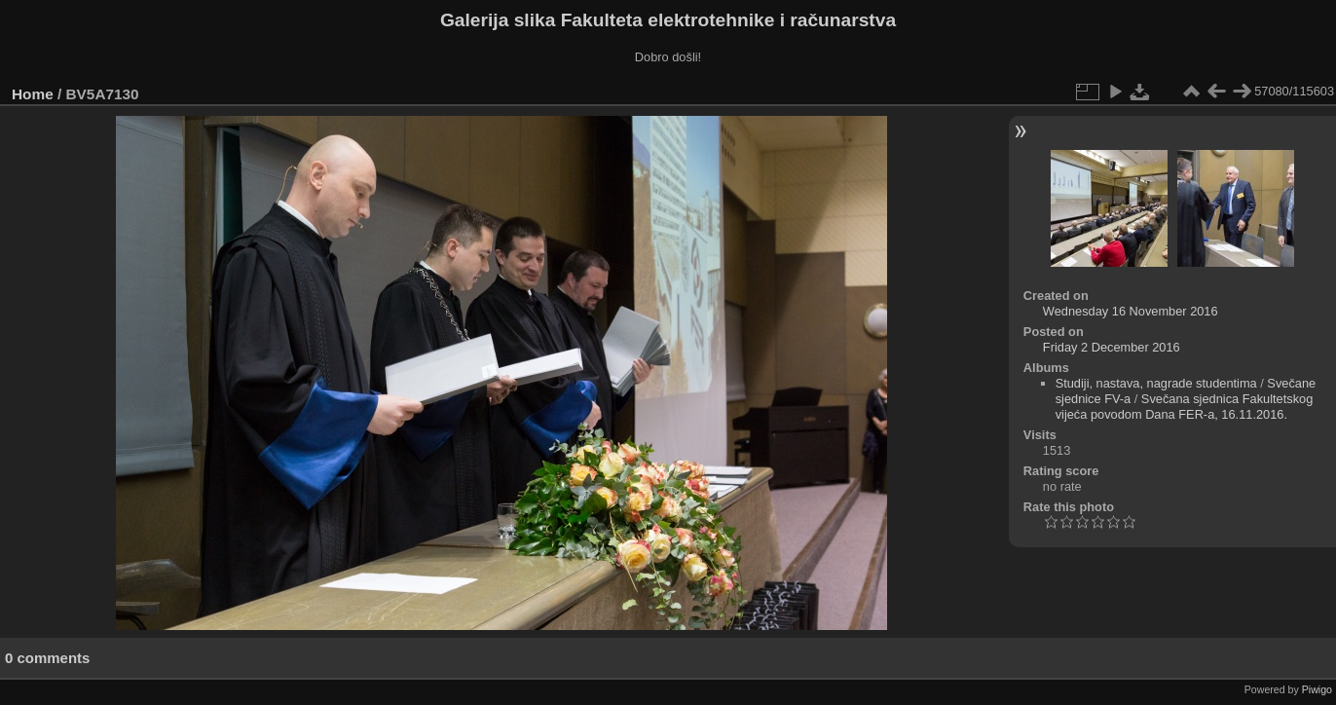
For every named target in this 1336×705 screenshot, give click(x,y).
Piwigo (1317, 689)
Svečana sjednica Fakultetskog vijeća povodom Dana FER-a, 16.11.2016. (1185, 406)
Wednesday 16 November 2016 (1130, 311)
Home (33, 94)
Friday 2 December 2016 (1111, 347)
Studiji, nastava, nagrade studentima (1156, 383)
